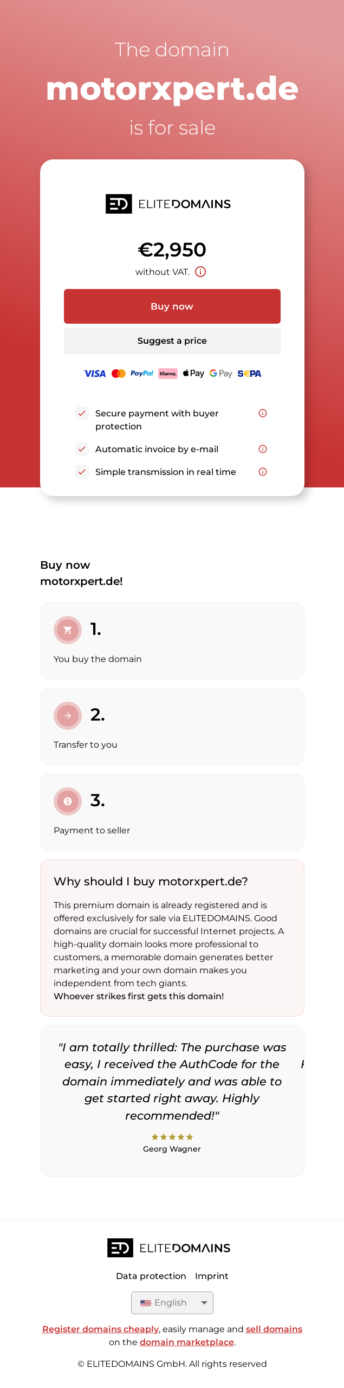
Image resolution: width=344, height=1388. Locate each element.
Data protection (151, 1276)
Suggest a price (172, 341)
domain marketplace (187, 1342)
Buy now (172, 306)
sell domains (274, 1329)
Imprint (212, 1276)
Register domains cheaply (100, 1329)
